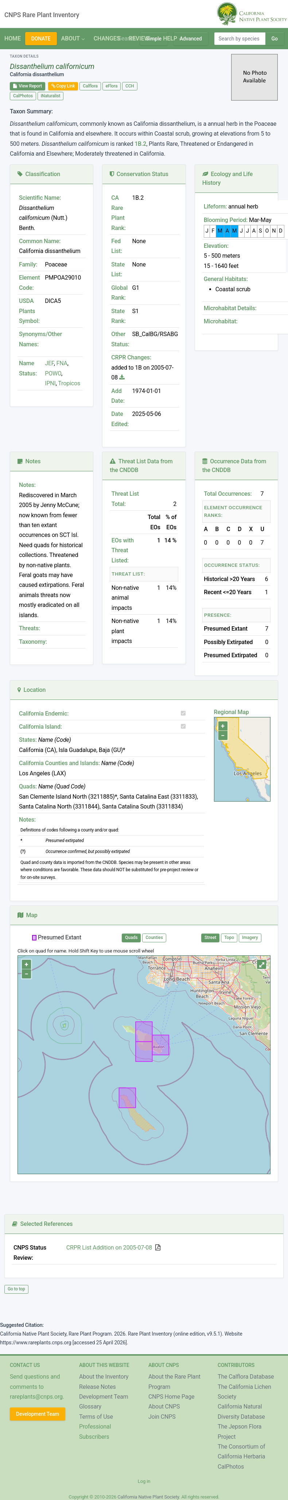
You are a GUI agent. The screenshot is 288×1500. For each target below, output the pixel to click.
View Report (27, 86)
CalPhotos (23, 95)
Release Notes (97, 1386)
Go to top (16, 1288)
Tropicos (69, 383)
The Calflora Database (246, 1376)
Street (210, 937)
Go (275, 39)
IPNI (50, 383)
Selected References (42, 1223)
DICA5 (53, 300)
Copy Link (63, 86)
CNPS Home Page (171, 1396)
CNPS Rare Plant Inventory (41, 15)
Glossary (90, 1406)
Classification (38, 174)
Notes (28, 461)
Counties (154, 937)
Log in (144, 1481)
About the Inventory (104, 1376)
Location (31, 689)
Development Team (37, 1414)
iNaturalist (51, 95)
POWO (53, 373)
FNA (61, 363)
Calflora (90, 86)
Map (27, 915)
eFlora (111, 86)
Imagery (250, 937)
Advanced (191, 39)
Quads (131, 937)
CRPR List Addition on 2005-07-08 (109, 1247)
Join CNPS (162, 1416)
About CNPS (164, 1406)
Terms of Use (96, 1416)
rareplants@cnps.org (36, 1396)
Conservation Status (139, 174)
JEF (49, 363)
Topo (229, 937)
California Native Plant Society (148, 1497)
